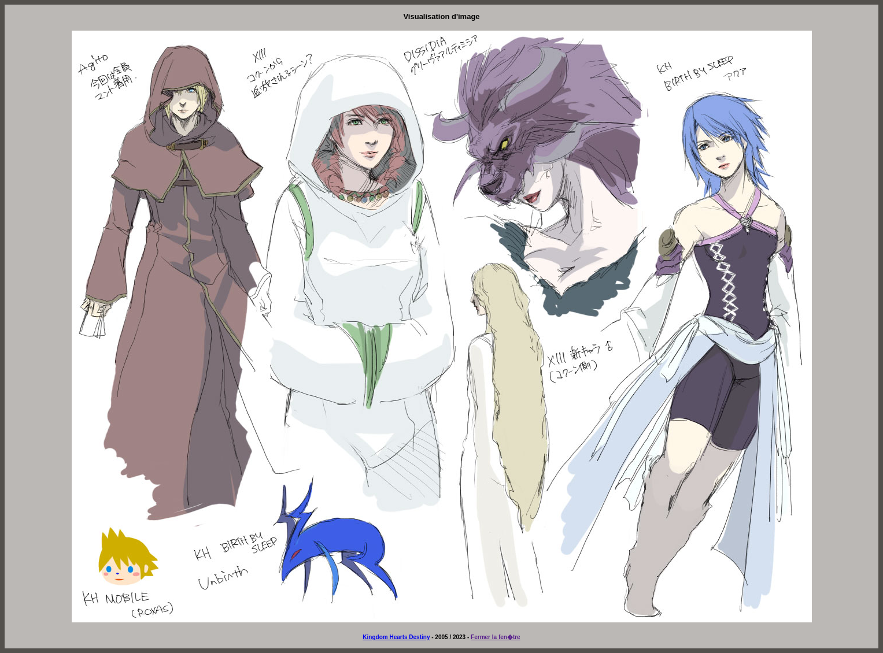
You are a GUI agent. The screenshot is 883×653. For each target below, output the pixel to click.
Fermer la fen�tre (495, 637)
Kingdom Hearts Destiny (396, 637)
